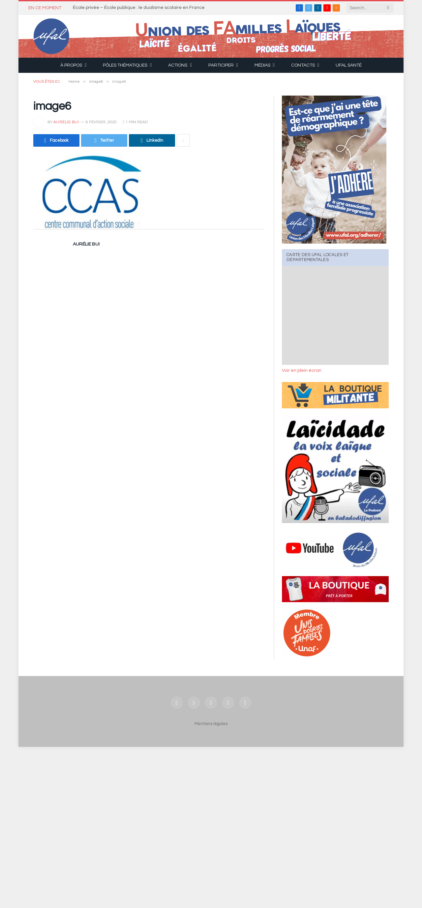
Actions (177, 65)
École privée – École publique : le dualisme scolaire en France (139, 7)
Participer (221, 65)
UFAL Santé (349, 65)
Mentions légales (211, 723)
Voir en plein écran (301, 370)
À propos (71, 65)
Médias (262, 65)
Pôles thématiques (125, 65)
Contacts (303, 65)
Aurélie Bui (66, 122)
